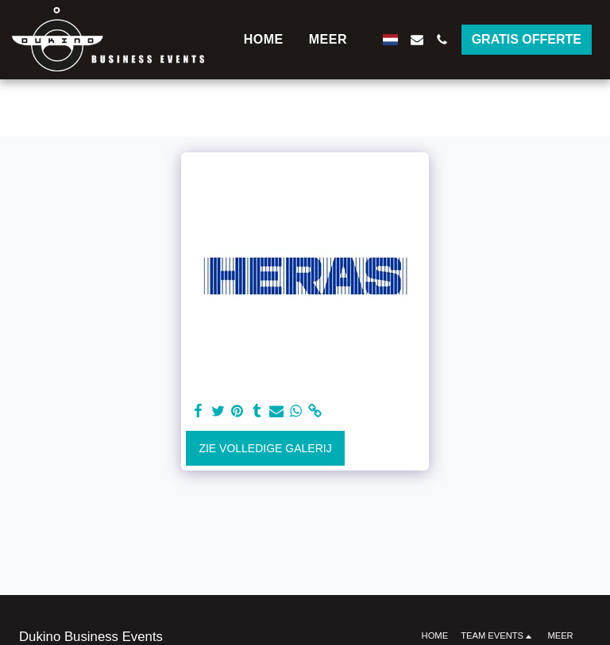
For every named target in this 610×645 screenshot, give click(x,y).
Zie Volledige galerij (265, 448)
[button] (417, 39)
